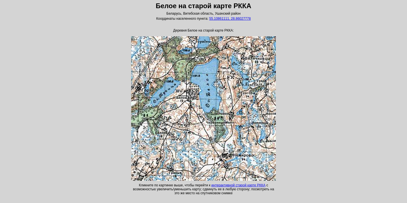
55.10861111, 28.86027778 (230, 19)
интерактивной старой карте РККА (238, 185)
